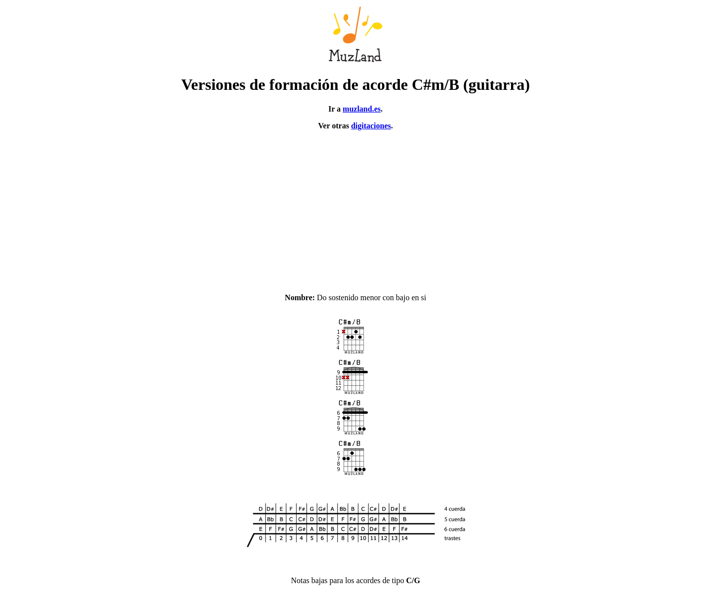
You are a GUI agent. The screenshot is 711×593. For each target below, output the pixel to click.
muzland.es (362, 109)
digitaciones (371, 125)
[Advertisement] (355, 207)
